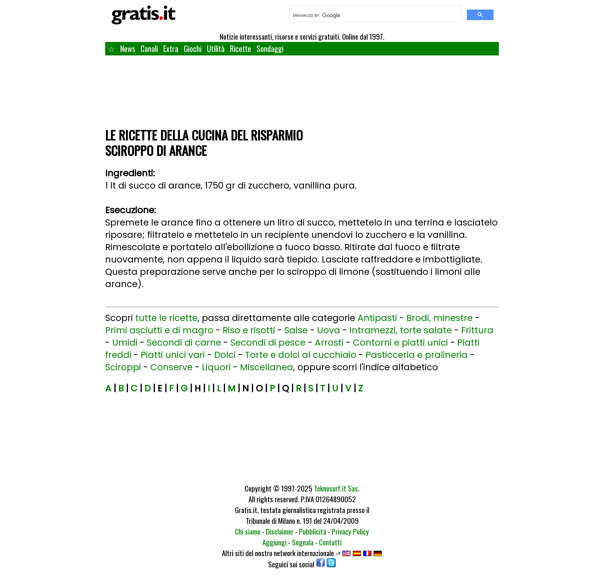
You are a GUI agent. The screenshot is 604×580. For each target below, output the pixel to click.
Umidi (125, 342)
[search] (374, 15)
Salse (296, 330)
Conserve (171, 367)
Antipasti (377, 318)
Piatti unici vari (173, 355)
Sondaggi (270, 48)
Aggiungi (274, 542)
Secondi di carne (184, 342)
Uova (328, 330)
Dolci (225, 355)
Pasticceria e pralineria (417, 355)
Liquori (216, 367)
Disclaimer (280, 531)
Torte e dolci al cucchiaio (300, 355)
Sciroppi (123, 367)
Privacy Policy (350, 531)
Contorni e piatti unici (400, 342)
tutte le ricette (166, 318)
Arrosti (329, 342)
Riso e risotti (249, 330)
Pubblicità (312, 531)
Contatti (330, 542)
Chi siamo (247, 531)
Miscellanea (266, 367)
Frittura (477, 330)
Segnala (303, 542)
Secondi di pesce (267, 342)
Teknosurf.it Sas (336, 488)
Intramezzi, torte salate (400, 330)
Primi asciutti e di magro (159, 330)
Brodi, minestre (439, 318)
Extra (170, 48)
